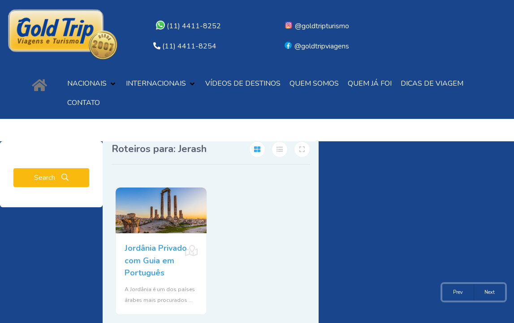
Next (489, 292)
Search (51, 178)
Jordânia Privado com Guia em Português (155, 258)
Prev (458, 292)
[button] (92, 84)
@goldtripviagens (316, 46)
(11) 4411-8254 (189, 46)
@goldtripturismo (316, 26)
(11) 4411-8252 (188, 26)
